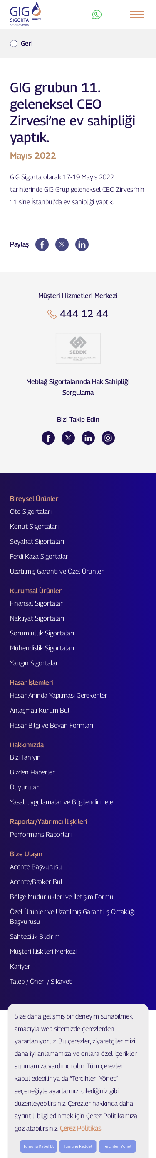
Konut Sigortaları (34, 526)
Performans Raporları (41, 834)
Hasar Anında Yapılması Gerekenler (58, 695)
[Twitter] (68, 438)
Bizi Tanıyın (25, 757)
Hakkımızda (27, 745)
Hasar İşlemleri (31, 682)
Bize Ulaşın (26, 854)
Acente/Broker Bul (36, 882)
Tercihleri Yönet (117, 1146)
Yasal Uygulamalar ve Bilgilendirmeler (63, 802)
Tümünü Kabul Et (38, 1146)
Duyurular (24, 787)
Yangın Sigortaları (34, 663)
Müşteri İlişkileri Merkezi (43, 951)
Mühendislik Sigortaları (42, 648)
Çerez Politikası (81, 1128)
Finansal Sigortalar (36, 603)
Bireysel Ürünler (34, 499)
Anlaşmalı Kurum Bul (39, 710)
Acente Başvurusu (36, 867)
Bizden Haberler (32, 772)
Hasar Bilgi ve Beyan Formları (51, 725)
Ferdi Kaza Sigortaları (39, 556)
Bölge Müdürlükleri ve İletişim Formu (62, 897)
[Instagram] (108, 438)
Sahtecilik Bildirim (35, 937)
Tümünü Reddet (78, 1146)
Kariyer (20, 966)
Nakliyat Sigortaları (37, 618)
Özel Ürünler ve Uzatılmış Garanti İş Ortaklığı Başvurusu (72, 917)
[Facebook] (48, 438)
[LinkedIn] (88, 438)
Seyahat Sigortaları (37, 541)
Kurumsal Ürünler (36, 591)
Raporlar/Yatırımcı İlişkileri (48, 822)
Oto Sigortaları (31, 511)
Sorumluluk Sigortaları (42, 633)
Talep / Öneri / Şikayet (41, 981)
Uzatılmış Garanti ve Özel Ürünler (57, 571)
